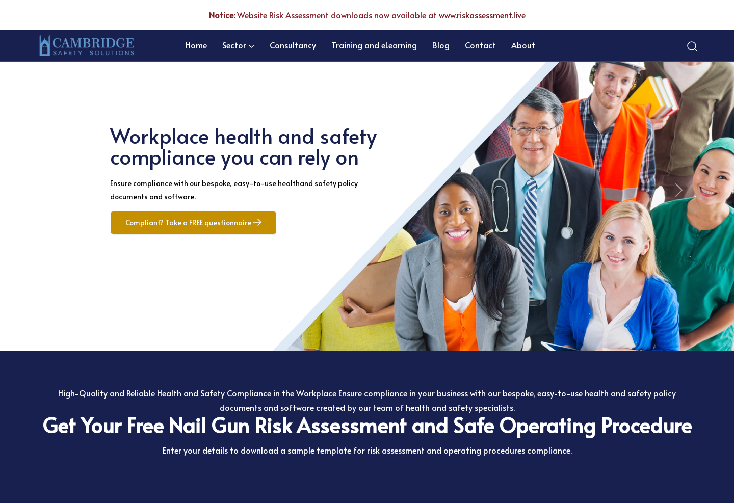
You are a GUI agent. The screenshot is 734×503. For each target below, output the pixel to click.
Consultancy (293, 44)
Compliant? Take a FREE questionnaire (193, 222)
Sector (234, 44)
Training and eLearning (374, 44)
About (523, 44)
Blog (441, 44)
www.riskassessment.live (482, 14)
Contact (480, 44)
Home (196, 44)
